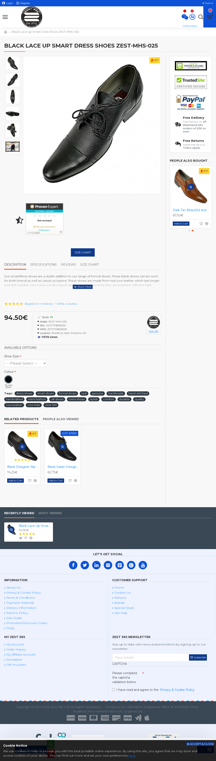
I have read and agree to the (153, 690)
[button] (189, 230)
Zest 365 (51, 405)
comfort (108, 399)
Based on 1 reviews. (39, 304)
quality (139, 399)
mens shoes (77, 399)
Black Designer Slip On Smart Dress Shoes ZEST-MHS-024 (23, 467)
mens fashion (37, 399)
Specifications (43, 264)
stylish (94, 399)
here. (132, 755)
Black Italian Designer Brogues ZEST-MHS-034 (63, 467)
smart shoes (45, 393)
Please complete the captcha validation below (124, 677)
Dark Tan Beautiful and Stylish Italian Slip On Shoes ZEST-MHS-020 (192, 210)
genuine (97, 393)
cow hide (33, 405)
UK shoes (57, 399)
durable (124, 399)
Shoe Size (11, 356)
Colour (9, 372)
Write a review (67, 304)
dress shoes (24, 393)
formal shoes (67, 393)
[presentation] (173, 677)
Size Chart (83, 252)
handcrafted (14, 399)
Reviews (68, 264)
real (84, 393)
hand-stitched (138, 393)
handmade (115, 393)
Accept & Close (202, 744)
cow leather (14, 405)
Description (15, 264)
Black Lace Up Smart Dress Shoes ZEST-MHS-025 (35, 526)
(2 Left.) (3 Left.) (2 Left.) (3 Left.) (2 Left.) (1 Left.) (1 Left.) (25, 363)
